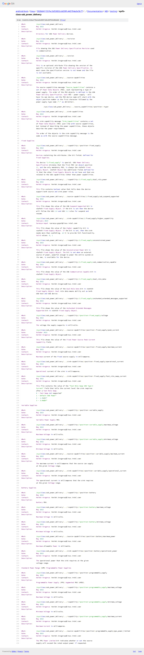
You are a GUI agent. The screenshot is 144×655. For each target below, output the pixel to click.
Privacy (20, 651)
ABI (106, 11)
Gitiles (14, 651)
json (140, 651)
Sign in (139, 4)
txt (134, 651)
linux (32, 11)
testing (113, 11)
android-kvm (22, 11)
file (63, 20)
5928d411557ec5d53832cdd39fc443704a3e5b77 (60, 11)
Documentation (95, 11)
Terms (26, 651)
